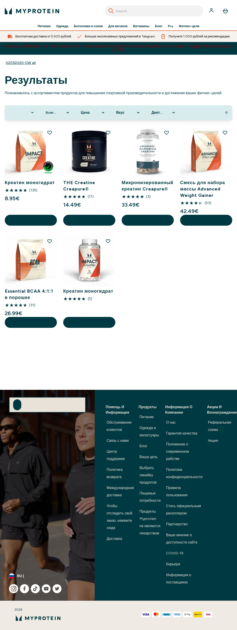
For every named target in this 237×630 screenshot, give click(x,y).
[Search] (111, 10)
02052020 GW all (21, 63)
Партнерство (177, 524)
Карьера (173, 564)
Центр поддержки (115, 455)
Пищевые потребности (150, 497)
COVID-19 (174, 553)
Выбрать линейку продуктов (148, 475)
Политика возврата (114, 473)
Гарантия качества (181, 433)
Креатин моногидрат (30, 182)
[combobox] (154, 10)
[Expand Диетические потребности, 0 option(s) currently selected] (163, 112)
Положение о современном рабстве (177, 451)
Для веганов (118, 26)
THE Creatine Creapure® (79, 186)
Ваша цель (149, 457)
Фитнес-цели (189, 26)
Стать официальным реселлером (183, 509)
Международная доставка (120, 491)
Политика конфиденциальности (184, 473)
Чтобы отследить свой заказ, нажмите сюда (119, 517)
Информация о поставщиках (178, 578)
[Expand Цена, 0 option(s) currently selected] (93, 112)
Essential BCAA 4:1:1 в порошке (29, 294)
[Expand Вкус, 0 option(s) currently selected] (128, 112)
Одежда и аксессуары (149, 431)
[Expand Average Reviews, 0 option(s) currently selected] (58, 112)
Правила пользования (177, 491)
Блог (158, 26)
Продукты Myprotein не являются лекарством (150, 522)
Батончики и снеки (88, 26)
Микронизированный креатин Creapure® (147, 186)
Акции (213, 440)
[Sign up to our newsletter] (17, 404)
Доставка (114, 538)
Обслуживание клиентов (118, 426)
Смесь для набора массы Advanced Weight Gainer (202, 189)
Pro (170, 26)
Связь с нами (117, 440)
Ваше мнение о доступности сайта (181, 538)
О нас (171, 422)
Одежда (62, 26)
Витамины (141, 26)
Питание (44, 26)
